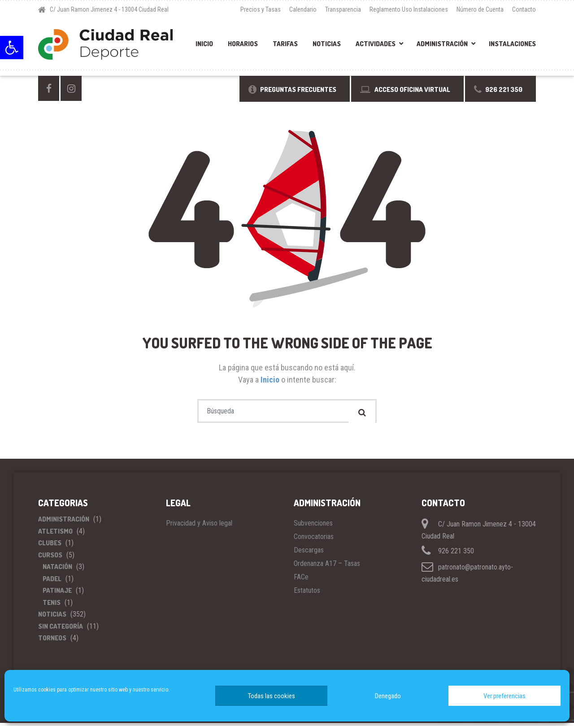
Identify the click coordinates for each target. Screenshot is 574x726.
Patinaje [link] (57, 593)
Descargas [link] (309, 553)
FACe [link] (301, 580)
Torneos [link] (52, 641)
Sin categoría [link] (60, 629)
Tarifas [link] (285, 43)
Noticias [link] (327, 43)
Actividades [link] (376, 43)
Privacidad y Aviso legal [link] (199, 526)
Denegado (388, 696)
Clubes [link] (49, 546)
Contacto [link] (524, 9)
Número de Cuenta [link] (480, 9)
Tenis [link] (52, 605)
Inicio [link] (204, 43)
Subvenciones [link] (313, 526)
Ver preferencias (504, 696)
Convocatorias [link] (314, 539)
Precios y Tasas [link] (260, 9)
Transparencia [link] (343, 9)
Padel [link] (52, 581)
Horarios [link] (243, 43)
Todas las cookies (271, 696)
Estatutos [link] (307, 593)
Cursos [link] (50, 557)
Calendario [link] (303, 9)
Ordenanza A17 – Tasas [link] (327, 566)
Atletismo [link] (55, 534)
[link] (11, 47)
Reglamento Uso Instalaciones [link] (409, 9)
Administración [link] (442, 43)
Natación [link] (57, 569)
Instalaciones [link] (512, 43)
